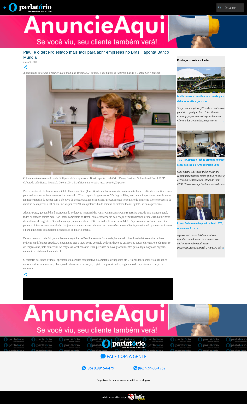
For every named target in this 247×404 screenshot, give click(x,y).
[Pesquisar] (226, 7)
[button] (25, 67)
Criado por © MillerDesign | (123, 397)
